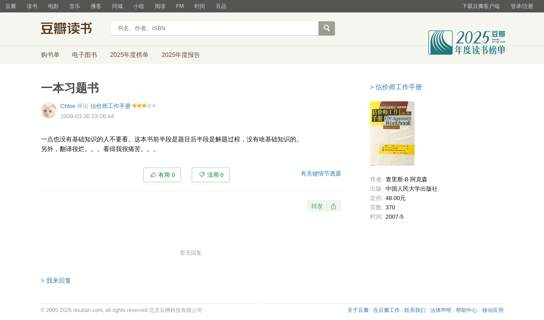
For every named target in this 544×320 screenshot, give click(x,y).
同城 (117, 6)
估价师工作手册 (110, 106)
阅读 (160, 6)
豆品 (221, 6)
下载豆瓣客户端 (481, 6)
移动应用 (493, 310)
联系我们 (415, 310)
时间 (199, 6)
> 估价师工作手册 (396, 87)
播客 (96, 6)
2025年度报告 (180, 54)
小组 (138, 6)
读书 (32, 6)
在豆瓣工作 (386, 310)
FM (180, 6)
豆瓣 (10, 6)
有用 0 (166, 175)
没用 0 (215, 175)
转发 (317, 206)
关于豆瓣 (358, 310)
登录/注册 (522, 6)
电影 (53, 6)
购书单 (50, 54)
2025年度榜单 (129, 54)
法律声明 (440, 310)
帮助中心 (466, 310)
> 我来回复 (56, 280)
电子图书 (84, 54)
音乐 (74, 6)
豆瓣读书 (73, 29)
